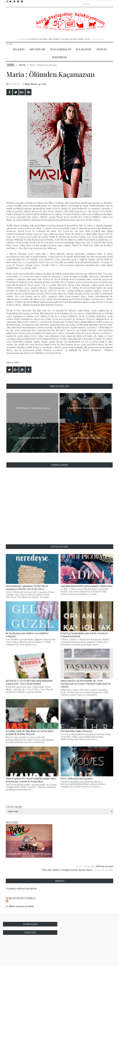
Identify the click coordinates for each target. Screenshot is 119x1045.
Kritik (22, 65)
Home (10, 65)
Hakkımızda (59, 57)
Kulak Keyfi (83, 49)
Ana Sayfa (19, 49)
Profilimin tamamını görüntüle (20, 906)
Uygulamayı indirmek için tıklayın (21, 888)
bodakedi (15, 83)
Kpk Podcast (37, 49)
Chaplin (101, 49)
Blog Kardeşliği (60, 49)
